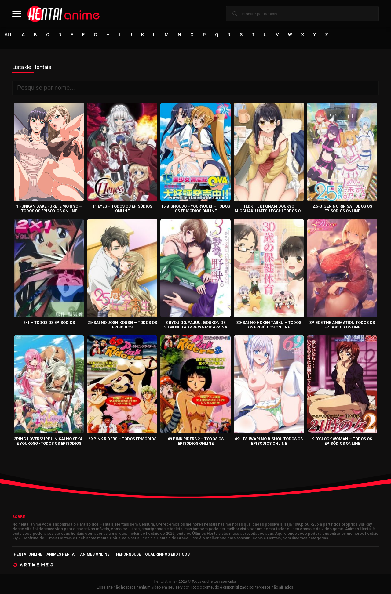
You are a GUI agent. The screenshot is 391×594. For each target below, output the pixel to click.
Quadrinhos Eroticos (167, 554)
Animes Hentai (61, 554)
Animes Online (94, 554)
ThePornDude (127, 554)
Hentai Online (28, 554)
